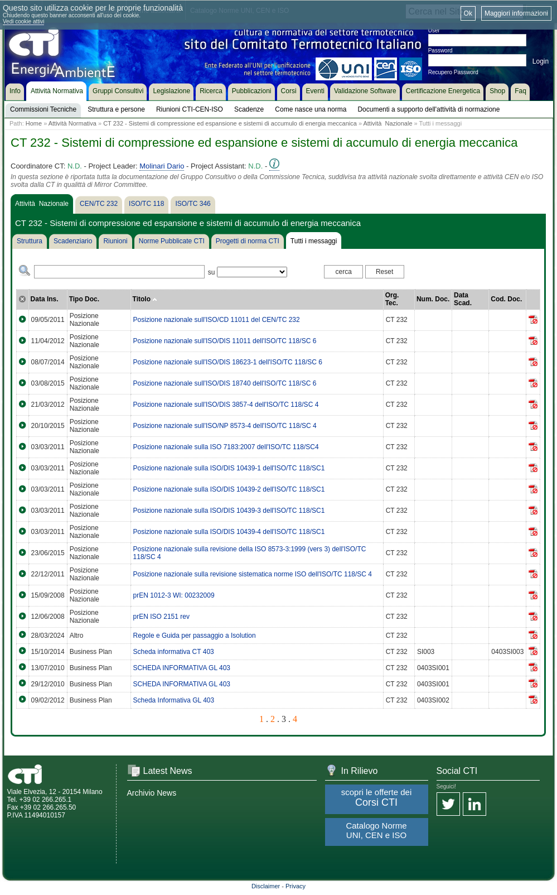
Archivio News (152, 792)
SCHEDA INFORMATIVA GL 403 (182, 668)
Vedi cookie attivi (24, 21)
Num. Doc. (432, 299)
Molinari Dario (161, 166)
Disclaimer (265, 886)
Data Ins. (45, 299)
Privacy (295, 886)
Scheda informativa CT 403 (173, 652)
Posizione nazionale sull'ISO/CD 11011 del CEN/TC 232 (216, 320)
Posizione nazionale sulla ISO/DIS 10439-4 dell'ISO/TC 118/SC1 (229, 532)
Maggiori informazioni (516, 13)
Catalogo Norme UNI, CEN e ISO (376, 830)
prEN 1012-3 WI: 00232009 (174, 595)
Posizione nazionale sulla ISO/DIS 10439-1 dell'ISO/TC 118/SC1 (229, 468)
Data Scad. (463, 299)
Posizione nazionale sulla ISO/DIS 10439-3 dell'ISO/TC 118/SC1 (229, 510)
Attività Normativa (72, 123)
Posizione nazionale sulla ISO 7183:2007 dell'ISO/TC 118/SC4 (226, 447)
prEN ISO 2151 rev (161, 616)
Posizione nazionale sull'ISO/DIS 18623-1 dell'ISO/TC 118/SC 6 (227, 362)
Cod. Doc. (506, 299)
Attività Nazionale (387, 123)
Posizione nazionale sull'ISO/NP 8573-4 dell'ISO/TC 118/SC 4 (225, 426)
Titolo (145, 299)
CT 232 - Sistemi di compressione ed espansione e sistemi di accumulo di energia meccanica (230, 123)
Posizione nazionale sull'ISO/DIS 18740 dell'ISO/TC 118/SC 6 (225, 383)
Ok (468, 13)
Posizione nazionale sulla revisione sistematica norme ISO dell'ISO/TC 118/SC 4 (252, 574)
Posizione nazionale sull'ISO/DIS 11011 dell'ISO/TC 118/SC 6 (225, 341)
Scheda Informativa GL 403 (174, 700)
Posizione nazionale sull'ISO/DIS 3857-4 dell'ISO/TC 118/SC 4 (226, 404)
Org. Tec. (392, 299)
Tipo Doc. (84, 299)
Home (34, 123)
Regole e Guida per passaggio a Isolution (194, 635)
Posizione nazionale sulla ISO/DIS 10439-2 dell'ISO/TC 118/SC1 (229, 489)
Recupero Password (453, 72)
